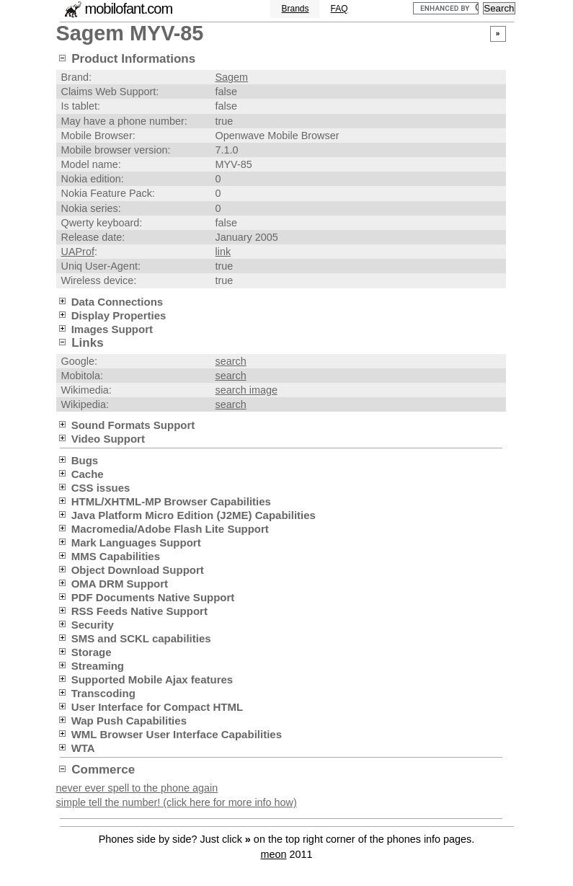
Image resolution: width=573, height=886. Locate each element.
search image (246, 390)
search (231, 361)
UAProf (77, 251)
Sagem (232, 77)
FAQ (338, 9)
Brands (294, 9)
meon (273, 854)
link (223, 251)
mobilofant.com (129, 9)
